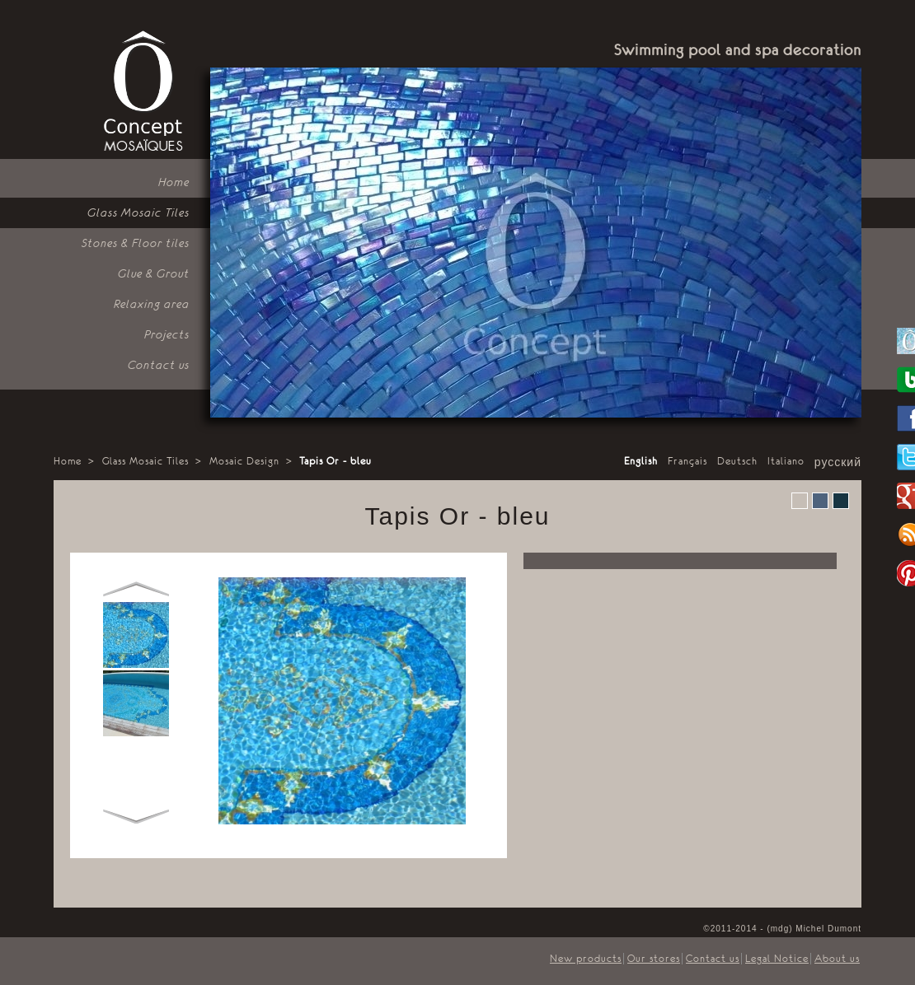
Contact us (712, 958)
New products (586, 958)
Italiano (786, 461)
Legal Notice (777, 958)
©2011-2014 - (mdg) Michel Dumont (782, 928)
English (641, 461)
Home (68, 461)
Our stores (653, 958)
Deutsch (737, 461)
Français (687, 461)
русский (837, 463)
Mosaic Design (244, 461)
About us (837, 958)
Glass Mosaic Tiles (145, 461)
